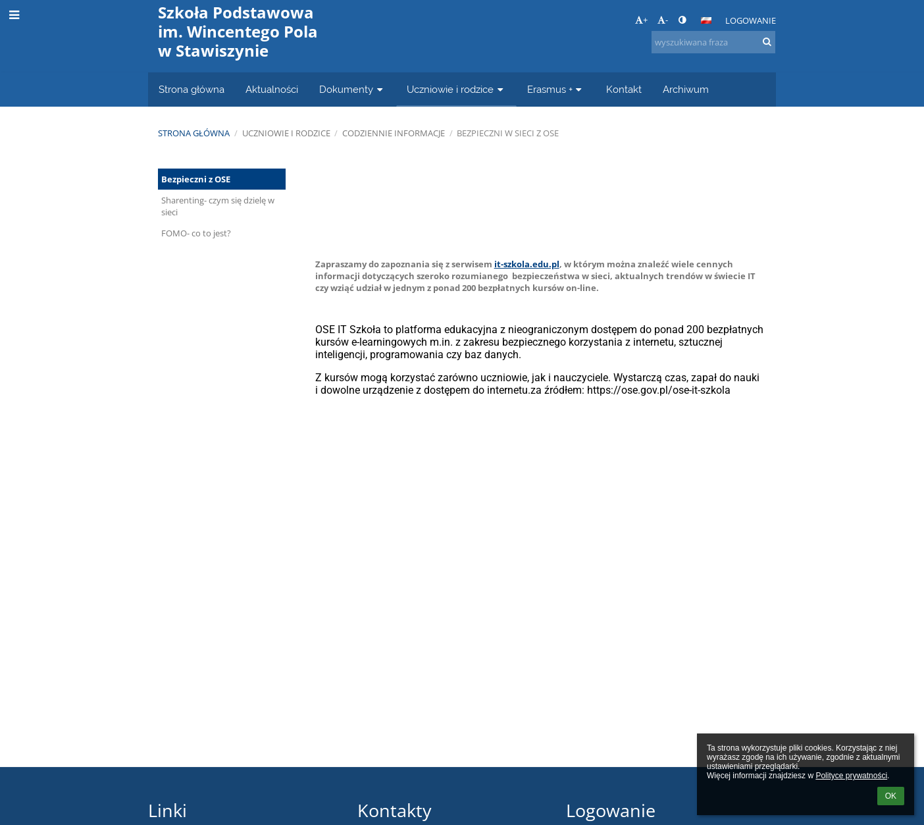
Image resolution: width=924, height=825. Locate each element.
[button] (706, 20)
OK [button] (890, 796)
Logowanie (750, 20)
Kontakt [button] (624, 89)
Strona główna (194, 133)
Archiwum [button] (686, 89)
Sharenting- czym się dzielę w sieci (217, 206)
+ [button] (641, 20)
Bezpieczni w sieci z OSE (508, 133)
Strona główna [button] (191, 89)
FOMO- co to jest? (196, 233)
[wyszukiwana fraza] (713, 42)
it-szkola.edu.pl (526, 264)
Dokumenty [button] (352, 89)
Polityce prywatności (851, 775)
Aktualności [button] (271, 89)
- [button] (662, 20)
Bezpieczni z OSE (195, 179)
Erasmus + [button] (556, 89)
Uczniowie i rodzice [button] (456, 89)
